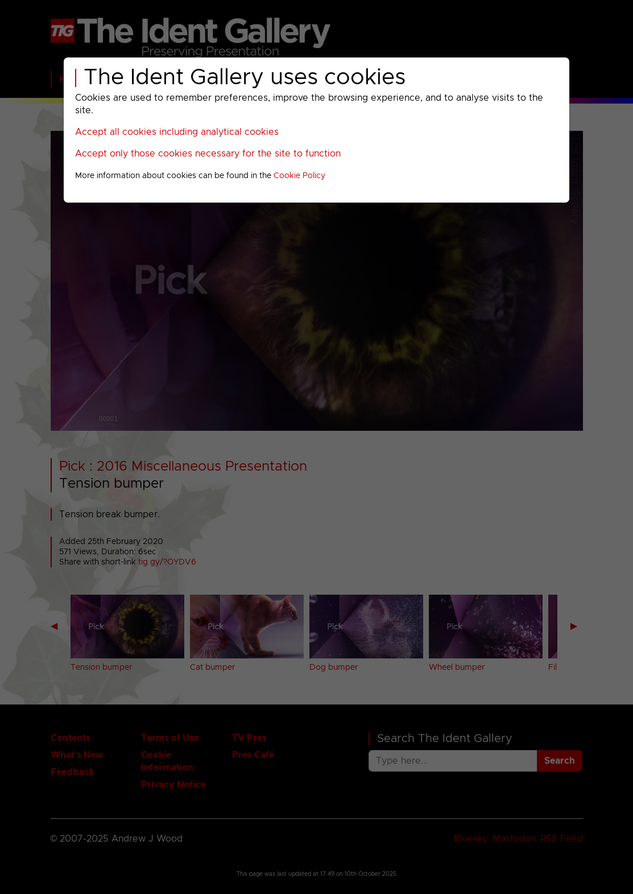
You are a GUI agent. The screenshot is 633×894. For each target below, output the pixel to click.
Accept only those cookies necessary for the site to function (208, 153)
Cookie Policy (299, 176)
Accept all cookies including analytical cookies (177, 132)
